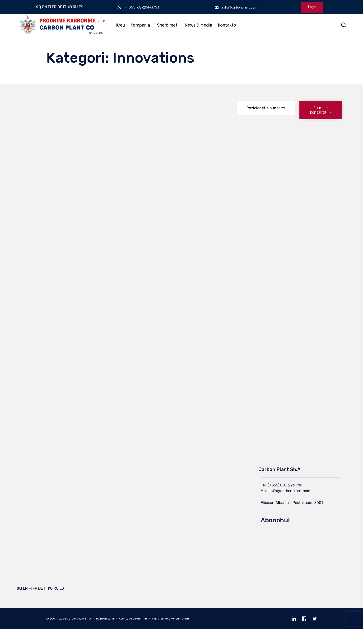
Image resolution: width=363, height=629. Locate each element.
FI (49, 7)
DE (59, 7)
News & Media (198, 25)
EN (44, 7)
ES (81, 7)
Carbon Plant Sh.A (79, 618)
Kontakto (227, 25)
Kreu (120, 25)
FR (54, 7)
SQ (38, 7)
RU (75, 7)
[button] (266, 108)
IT (64, 7)
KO (69, 7)
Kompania (140, 25)
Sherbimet (167, 25)
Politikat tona (105, 618)
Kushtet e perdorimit (133, 618)
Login (312, 7)
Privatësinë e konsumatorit (170, 618)
